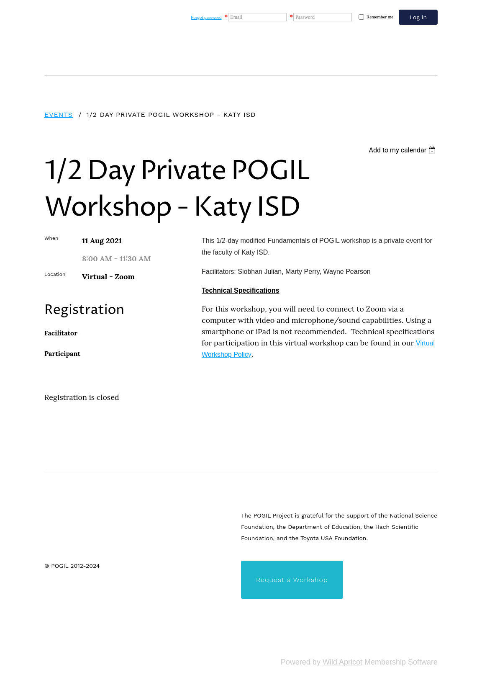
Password (305, 17)
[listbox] (403, 150)
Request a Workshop (292, 580)
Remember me (380, 16)
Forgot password (206, 17)
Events (58, 115)
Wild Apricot (342, 662)
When (51, 238)
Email (236, 17)
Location (54, 274)
